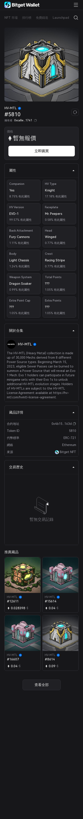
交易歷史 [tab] (42, 467)
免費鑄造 (42, 17)
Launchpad (61, 17)
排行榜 (26, 17)
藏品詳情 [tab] (42, 412)
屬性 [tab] (42, 170)
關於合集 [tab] (42, 330)
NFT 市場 (11, 17)
